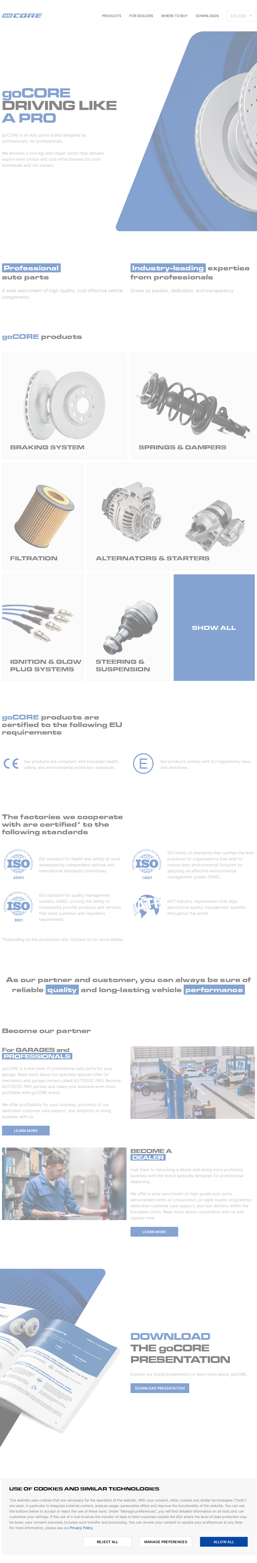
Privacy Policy (81, 1528)
